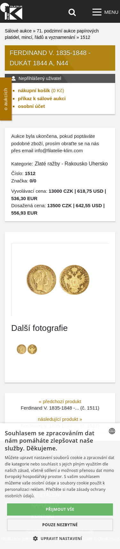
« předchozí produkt (60, 401)
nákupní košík (34, 90)
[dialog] (60, 486)
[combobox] (112, 431)
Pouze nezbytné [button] (60, 524)
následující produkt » (60, 419)
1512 (85, 37)
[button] (60, 538)
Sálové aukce (18, 30)
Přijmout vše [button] (60, 509)
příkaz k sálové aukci (42, 98)
